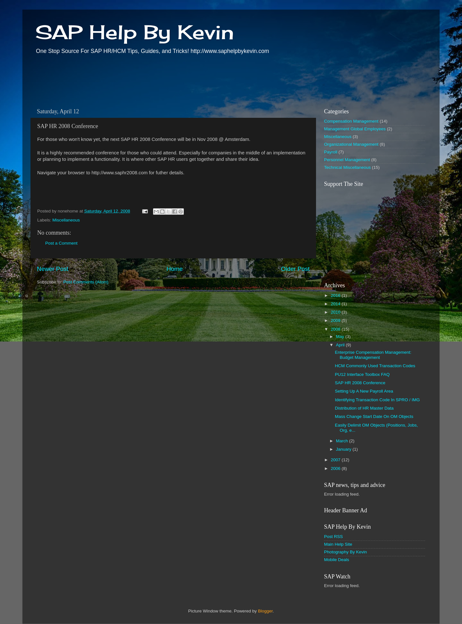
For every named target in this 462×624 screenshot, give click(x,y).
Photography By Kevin (345, 552)
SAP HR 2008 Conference (360, 382)
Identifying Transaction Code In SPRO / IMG (377, 399)
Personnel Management (347, 159)
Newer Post (52, 268)
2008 (336, 329)
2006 (336, 468)
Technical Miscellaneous (347, 167)
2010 (336, 312)
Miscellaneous (66, 220)
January (344, 449)
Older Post (295, 268)
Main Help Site (338, 544)
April (341, 344)
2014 (336, 303)
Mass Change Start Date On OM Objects (374, 416)
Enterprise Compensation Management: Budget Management (373, 355)
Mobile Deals (336, 559)
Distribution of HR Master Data (364, 408)
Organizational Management (351, 144)
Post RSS (333, 536)
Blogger (265, 611)
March (342, 440)
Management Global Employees (355, 128)
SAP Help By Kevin (134, 32)
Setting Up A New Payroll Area (364, 391)
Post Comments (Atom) (86, 282)
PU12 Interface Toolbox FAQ (362, 374)
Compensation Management (351, 121)
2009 (336, 320)
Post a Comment (61, 243)
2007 (336, 459)
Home (175, 268)
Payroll (330, 152)
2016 (336, 295)
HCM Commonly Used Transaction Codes (375, 365)
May (340, 336)
